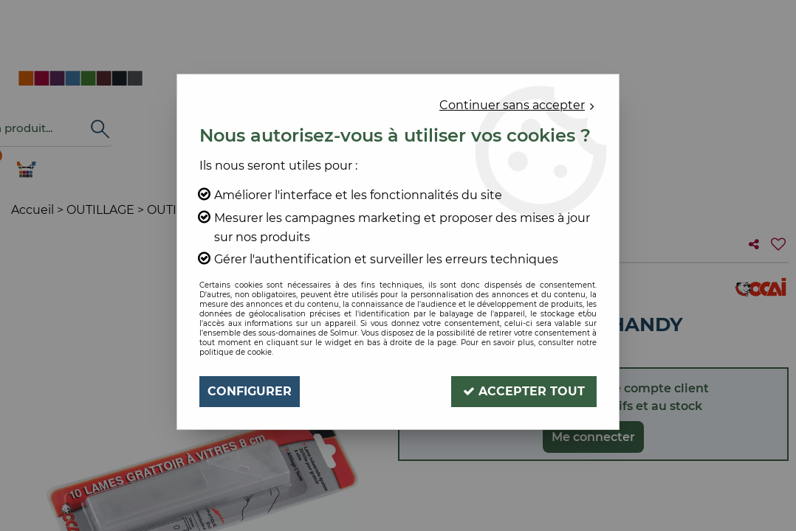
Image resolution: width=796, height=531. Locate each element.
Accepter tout (524, 391)
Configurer (249, 391)
